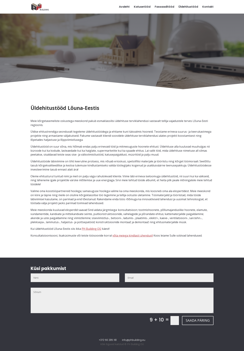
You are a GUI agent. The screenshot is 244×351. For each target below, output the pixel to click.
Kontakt (208, 7)
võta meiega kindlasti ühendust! (133, 235)
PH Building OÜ (91, 229)
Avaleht (124, 7)
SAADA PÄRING (198, 320)
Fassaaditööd (164, 7)
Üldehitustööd (188, 7)
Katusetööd (142, 7)
